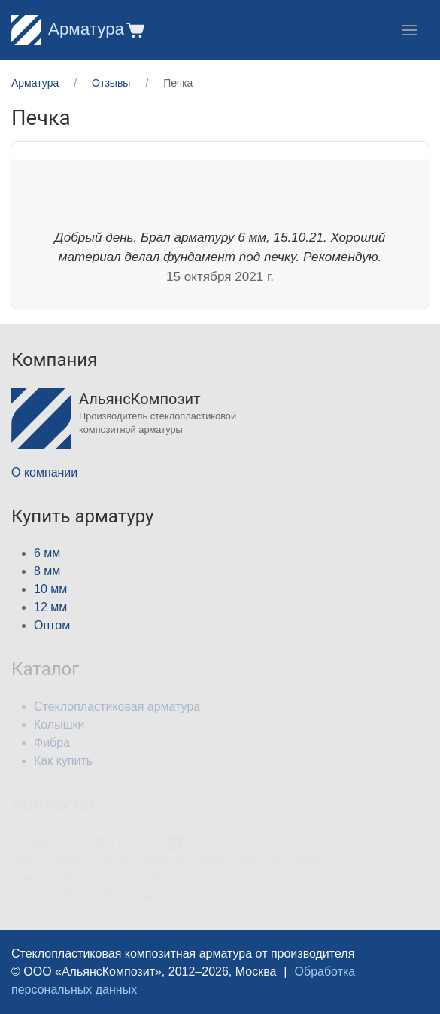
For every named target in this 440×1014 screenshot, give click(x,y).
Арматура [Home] (67, 29)
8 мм (47, 571)
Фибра (52, 742)
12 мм (50, 607)
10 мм (50, 589)
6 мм (47, 553)
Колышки (59, 724)
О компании (44, 472)
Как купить (63, 760)
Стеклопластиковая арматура (117, 706)
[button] (134, 29)
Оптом (52, 625)
